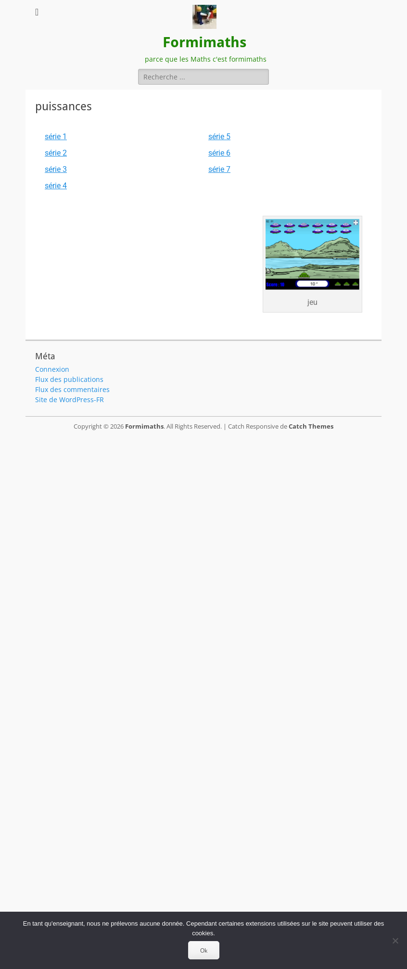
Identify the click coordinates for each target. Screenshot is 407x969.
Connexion (52, 369)
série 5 (219, 136)
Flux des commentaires (72, 389)
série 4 (56, 185)
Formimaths (204, 42)
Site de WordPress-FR (69, 399)
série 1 (56, 136)
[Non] (395, 940)
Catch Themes (311, 426)
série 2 (56, 152)
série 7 (219, 169)
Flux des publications (69, 379)
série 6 (219, 152)
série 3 (56, 169)
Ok (203, 950)
